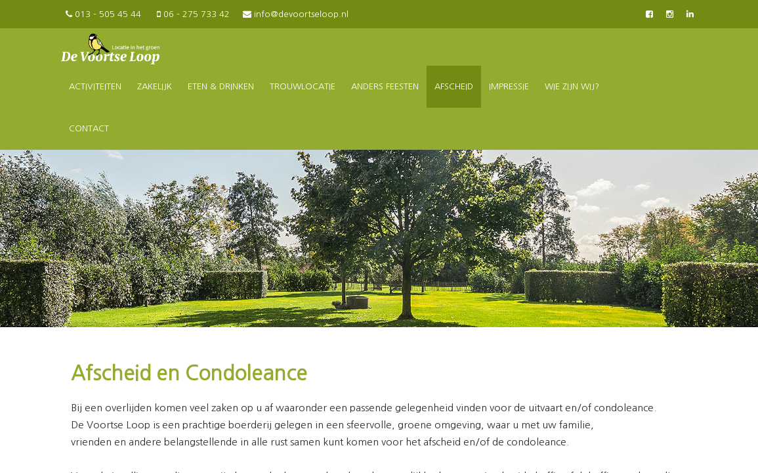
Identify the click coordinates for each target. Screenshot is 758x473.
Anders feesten (385, 86)
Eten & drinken (221, 86)
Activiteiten (95, 86)
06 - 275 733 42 (192, 14)
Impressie (509, 86)
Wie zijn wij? (572, 86)
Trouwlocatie (302, 86)
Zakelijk (154, 86)
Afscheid (453, 86)
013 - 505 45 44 (102, 14)
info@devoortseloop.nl (295, 14)
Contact (89, 128)
